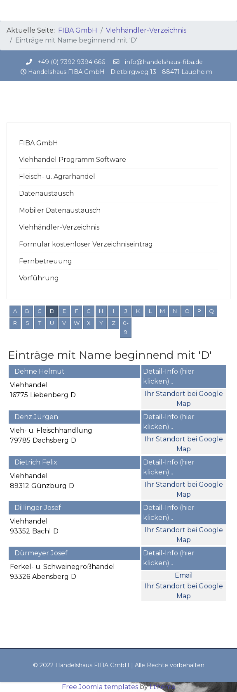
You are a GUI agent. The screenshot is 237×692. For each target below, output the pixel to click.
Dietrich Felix (35, 462)
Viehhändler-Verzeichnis (59, 227)
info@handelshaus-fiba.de (164, 62)
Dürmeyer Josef (41, 553)
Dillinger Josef (37, 508)
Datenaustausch (46, 193)
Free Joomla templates (100, 687)
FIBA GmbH (38, 143)
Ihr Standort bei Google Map (184, 399)
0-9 (126, 327)
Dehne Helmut (39, 371)
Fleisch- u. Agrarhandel (57, 176)
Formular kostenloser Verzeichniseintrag (86, 244)
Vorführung (39, 278)
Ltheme (163, 687)
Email (184, 575)
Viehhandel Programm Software (72, 160)
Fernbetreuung (45, 261)
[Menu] (226, 10)
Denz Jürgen (36, 417)
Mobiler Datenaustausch (60, 210)
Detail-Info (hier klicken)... (169, 376)
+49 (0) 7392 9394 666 (71, 62)
